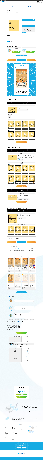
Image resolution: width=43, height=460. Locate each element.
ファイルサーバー (13, 431)
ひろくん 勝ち (14, 233)
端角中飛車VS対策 (19, 242)
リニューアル (13, 425)
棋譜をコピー (24, 32)
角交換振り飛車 (19, 245)
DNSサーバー (6, 431)
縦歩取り (14, 245)
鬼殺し (10, 245)
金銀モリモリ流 (9, 245)
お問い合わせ (21, 333)
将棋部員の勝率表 (21, 55)
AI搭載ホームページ (6, 427)
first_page (23, 19)
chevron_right (28, 19)
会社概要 (20, 425)
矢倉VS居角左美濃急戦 (9, 242)
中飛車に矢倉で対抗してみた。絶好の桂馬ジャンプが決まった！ (25, 281)
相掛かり (31, 245)
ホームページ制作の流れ (7, 438)
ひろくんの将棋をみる (16, 51)
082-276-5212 (38, 2)
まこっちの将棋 (11, 233)
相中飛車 (25, 242)
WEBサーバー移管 (6, 433)
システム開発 (13, 432)
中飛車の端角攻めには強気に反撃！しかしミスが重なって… (11, 281)
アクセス (20, 427)
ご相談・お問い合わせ (21, 397)
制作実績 (5, 439)
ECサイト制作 (6, 426)
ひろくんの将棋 (9, 233)
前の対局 (12, 60)
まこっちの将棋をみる (30, 51)
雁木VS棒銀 (12, 242)
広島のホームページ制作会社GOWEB (3, 0)
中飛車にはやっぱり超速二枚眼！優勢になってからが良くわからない (32, 281)
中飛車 (17, 233)
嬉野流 (15, 245)
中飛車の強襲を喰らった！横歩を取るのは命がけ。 (32, 261)
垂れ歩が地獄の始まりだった (25, 261)
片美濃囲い (16, 233)
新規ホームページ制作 (7, 425)
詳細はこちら (27, 349)
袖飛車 (22, 245)
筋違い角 (17, 245)
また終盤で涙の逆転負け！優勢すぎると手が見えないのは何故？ (18, 261)
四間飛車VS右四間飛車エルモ (15, 242)
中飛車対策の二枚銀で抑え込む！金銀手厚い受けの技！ (11, 261)
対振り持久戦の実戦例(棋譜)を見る (21, 200)
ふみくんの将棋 (14, 241)
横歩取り (33, 245)
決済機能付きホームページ (14, 426)
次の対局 (31, 60)
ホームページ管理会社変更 (14, 433)
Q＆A (12, 438)
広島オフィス (30, 436)
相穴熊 (23, 242)
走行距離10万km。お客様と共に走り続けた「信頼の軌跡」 (27, 413)
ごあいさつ (21, 426)
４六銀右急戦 (27, 245)
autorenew (33, 19)
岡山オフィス (30, 437)
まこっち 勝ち (19, 241)
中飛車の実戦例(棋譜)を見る (21, 185)
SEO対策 (12, 427)
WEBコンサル (6, 432)
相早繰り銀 (22, 242)
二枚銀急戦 (19, 233)
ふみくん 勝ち (21, 241)
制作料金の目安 (13, 439)
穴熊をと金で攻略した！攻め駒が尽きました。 (18, 280)
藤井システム (24, 245)
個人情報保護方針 (21, 431)
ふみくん (11, 318)
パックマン (12, 245)
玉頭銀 (21, 245)
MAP (41, 0)
